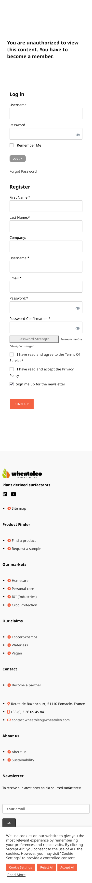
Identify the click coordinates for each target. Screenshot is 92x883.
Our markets (14, 564)
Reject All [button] (46, 867)
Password (17, 124)
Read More (16, 874)
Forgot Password (23, 171)
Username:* (19, 258)
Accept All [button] (67, 867)
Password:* (19, 298)
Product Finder (16, 524)
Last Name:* (20, 217)
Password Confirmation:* (30, 318)
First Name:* (20, 197)
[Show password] (76, 134)
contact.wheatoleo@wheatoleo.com (41, 720)
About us (10, 735)
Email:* (16, 278)
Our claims (12, 620)
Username (18, 104)
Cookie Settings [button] (20, 867)
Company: (18, 237)
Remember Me (25, 145)
